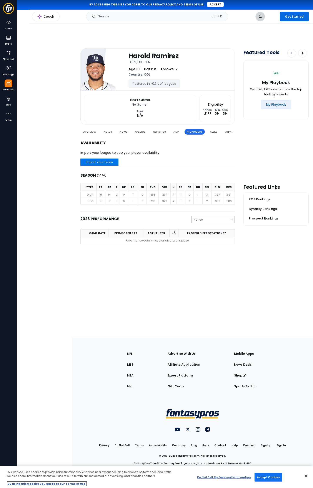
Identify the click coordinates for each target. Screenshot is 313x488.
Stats (213, 132)
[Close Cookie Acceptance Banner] (306, 476)
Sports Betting (246, 386)
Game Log (232, 132)
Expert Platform (180, 375)
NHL (130, 386)
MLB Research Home (39, 19)
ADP (176, 132)
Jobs (205, 445)
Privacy (104, 445)
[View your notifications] (260, 16)
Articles (140, 132)
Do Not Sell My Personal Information (224, 477)
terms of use (193, 4)
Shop (240, 375)
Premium (249, 445)
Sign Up (266, 445)
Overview (89, 132)
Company (179, 445)
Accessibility (158, 445)
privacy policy (164, 4)
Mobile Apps (244, 353)
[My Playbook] (276, 104)
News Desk (242, 364)
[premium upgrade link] (272, 16)
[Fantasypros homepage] (8, 10)
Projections (195, 132)
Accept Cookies (268, 477)
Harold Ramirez (153, 56)
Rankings (159, 132)
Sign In (281, 445)
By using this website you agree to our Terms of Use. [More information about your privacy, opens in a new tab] (47, 484)
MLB (130, 364)
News (123, 132)
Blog (194, 445)
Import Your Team (99, 162)
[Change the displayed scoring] (213, 219)
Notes (108, 132)
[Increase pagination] (302, 53)
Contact (220, 445)
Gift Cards (176, 386)
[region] (156, 477)
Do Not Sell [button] (122, 445)
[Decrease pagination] (291, 53)
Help (234, 445)
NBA (130, 375)
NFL (130, 353)
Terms (139, 445)
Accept (215, 4)
